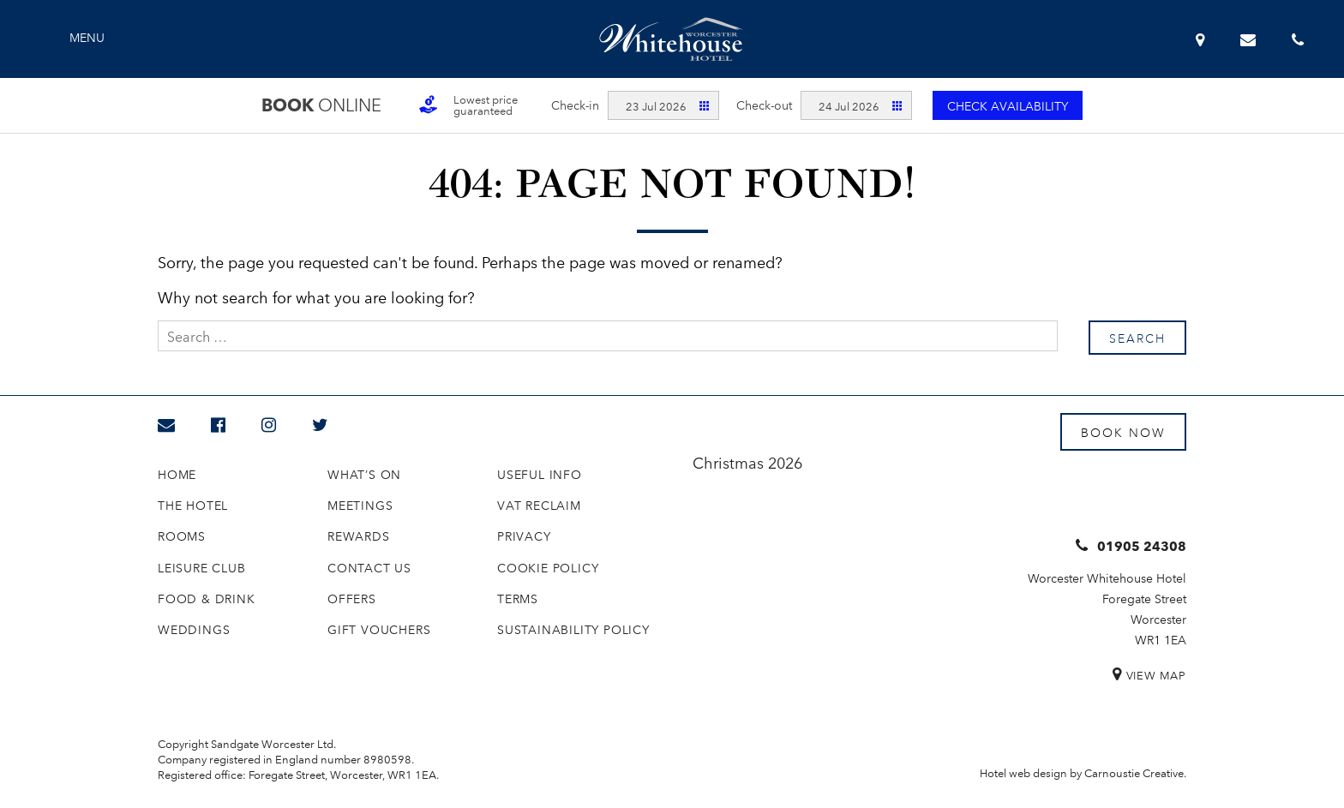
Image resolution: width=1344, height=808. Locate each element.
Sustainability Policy (573, 628)
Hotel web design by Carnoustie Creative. (1083, 772)
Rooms (182, 535)
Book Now (1123, 431)
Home (177, 473)
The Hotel (193, 504)
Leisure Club (202, 567)
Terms (517, 598)
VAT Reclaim (539, 504)
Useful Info (539, 473)
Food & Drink (206, 598)
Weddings (194, 628)
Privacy (524, 535)
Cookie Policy (547, 567)
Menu (87, 36)
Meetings (360, 504)
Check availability (1007, 105)
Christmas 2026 (747, 462)
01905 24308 (1141, 545)
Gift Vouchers (378, 628)
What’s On (364, 473)
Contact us (369, 567)
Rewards (358, 535)
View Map (1156, 674)
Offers (351, 598)
